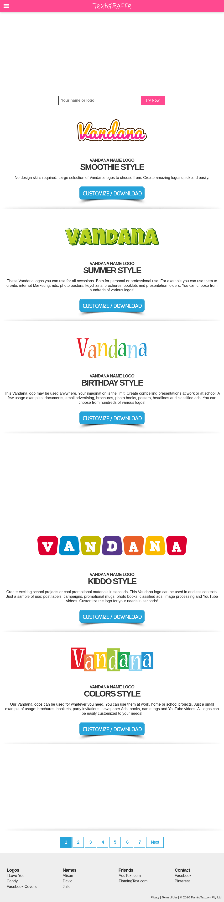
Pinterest (182, 881)
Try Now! (153, 100)
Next (155, 842)
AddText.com (130, 876)
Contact (182, 870)
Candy (12, 881)
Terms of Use (169, 897)
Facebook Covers (21, 887)
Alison (68, 876)
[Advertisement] (112, 53)
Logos (13, 870)
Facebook (183, 876)
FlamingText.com (133, 881)
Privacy (155, 897)
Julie (67, 887)
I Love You (16, 876)
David (68, 881)
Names (69, 870)
